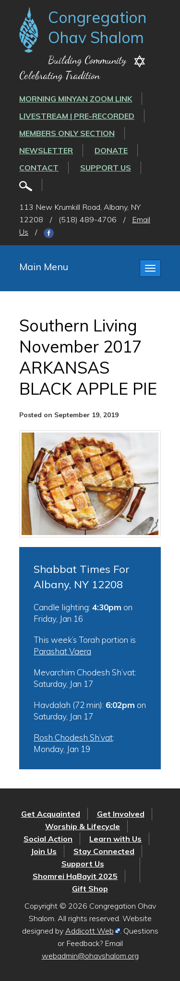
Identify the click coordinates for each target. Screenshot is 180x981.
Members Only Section (67, 133)
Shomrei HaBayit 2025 (75, 876)
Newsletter (46, 150)
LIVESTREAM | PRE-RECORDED (76, 116)
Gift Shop (90, 888)
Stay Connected (103, 851)
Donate (111, 150)
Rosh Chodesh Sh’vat (73, 737)
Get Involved (120, 814)
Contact (39, 167)
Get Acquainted (50, 814)
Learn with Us (115, 839)
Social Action (48, 839)
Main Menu (43, 267)
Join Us (44, 851)
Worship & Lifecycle (82, 826)
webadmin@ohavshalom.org (90, 955)
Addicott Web (89, 930)
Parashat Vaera (62, 651)
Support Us (105, 167)
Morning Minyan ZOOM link (75, 98)
